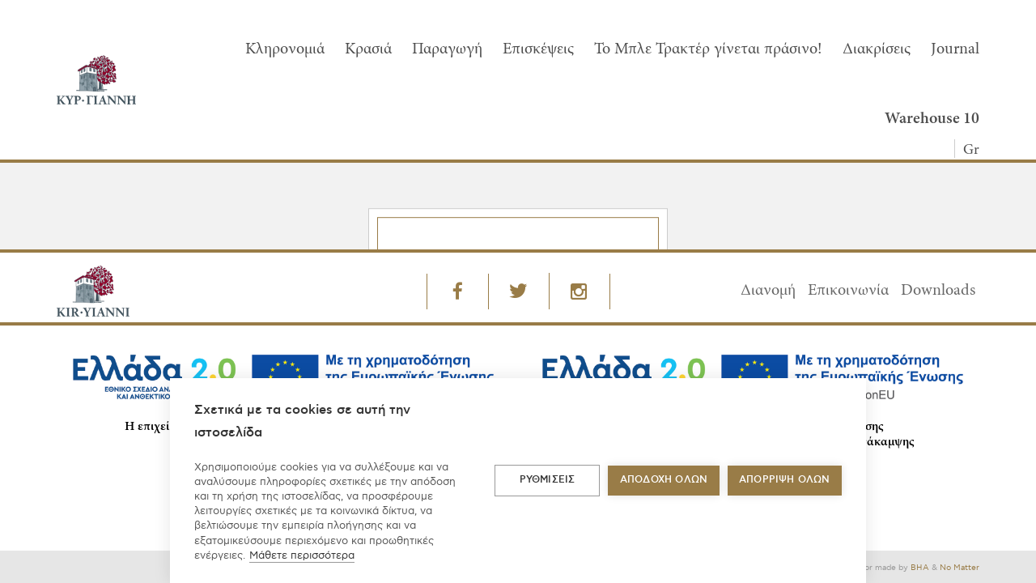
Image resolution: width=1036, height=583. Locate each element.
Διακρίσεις (877, 49)
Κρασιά (368, 49)
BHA (920, 567)
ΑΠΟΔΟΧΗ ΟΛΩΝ (663, 480)
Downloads (938, 291)
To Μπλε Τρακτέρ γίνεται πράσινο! (708, 49)
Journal (955, 49)
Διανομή (768, 291)
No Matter (959, 567)
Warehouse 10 (932, 119)
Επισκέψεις (538, 49)
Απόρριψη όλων (784, 480)
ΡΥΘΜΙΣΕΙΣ (547, 480)
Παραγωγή (447, 49)
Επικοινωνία (848, 291)
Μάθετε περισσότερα (302, 555)
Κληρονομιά (285, 49)
